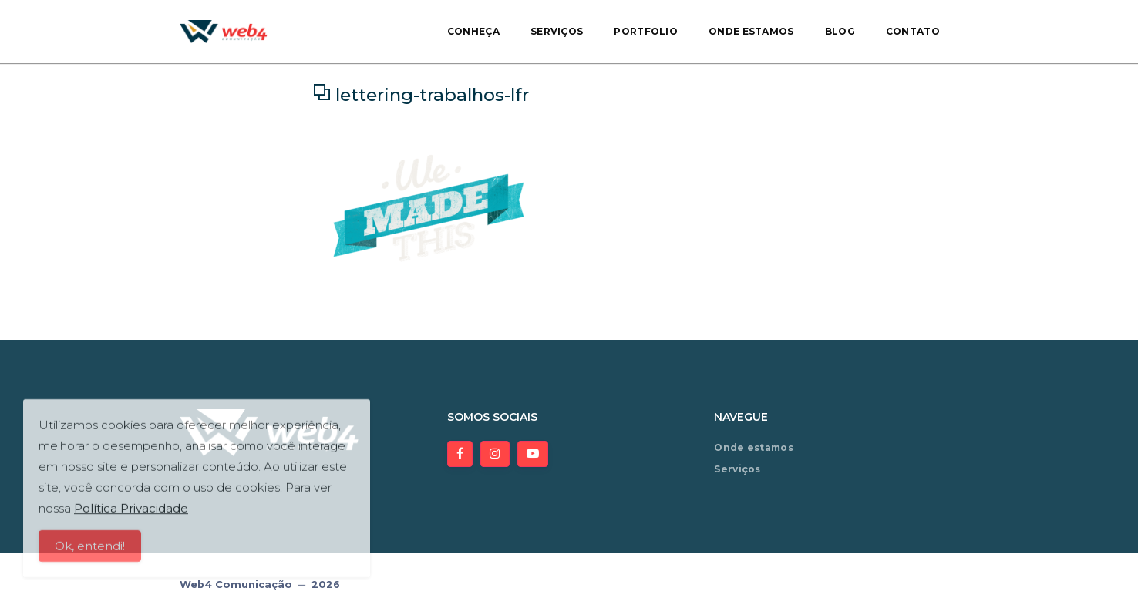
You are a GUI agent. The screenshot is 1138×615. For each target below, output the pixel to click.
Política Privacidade (131, 513)
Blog (840, 31)
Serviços (556, 31)
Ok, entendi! (90, 551)
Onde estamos (751, 31)
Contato (913, 31)
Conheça (473, 31)
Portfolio (646, 31)
